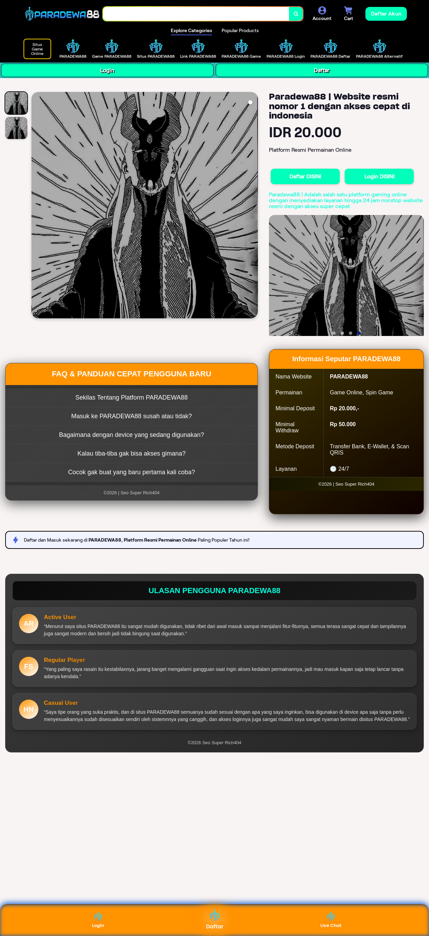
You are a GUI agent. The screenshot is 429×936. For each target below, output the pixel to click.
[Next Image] (252, 206)
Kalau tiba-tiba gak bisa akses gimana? (131, 453)
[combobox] (196, 14)
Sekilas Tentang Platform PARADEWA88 (131, 397)
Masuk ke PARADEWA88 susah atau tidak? (131, 416)
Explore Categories (191, 30)
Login (107, 70)
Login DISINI (379, 176)
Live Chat (331, 920)
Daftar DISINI (305, 176)
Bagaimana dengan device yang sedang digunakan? (131, 434)
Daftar (321, 70)
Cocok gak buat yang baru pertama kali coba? (131, 472)
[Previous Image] (37, 206)
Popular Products (240, 30)
